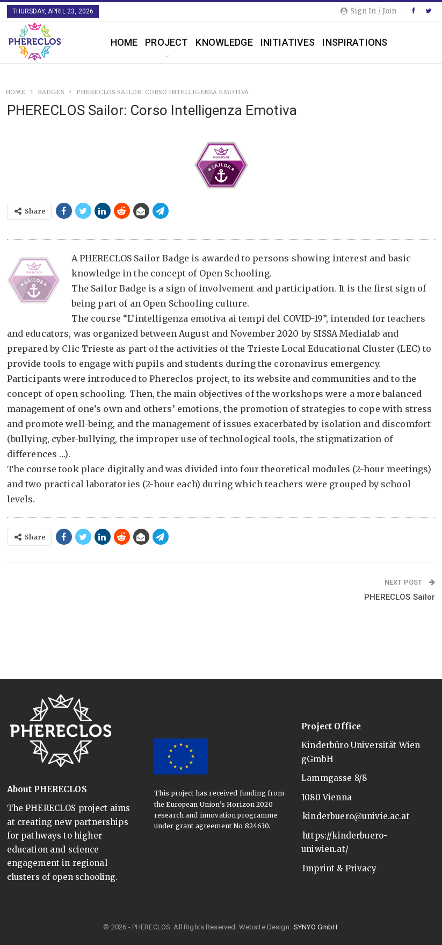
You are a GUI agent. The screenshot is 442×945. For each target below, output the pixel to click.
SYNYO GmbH (316, 927)
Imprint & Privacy (339, 868)
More (408, 42)
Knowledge (223, 42)
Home (124, 42)
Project (166, 42)
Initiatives (287, 42)
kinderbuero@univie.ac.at (356, 816)
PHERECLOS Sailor (399, 597)
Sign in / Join (368, 11)
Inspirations (354, 42)
